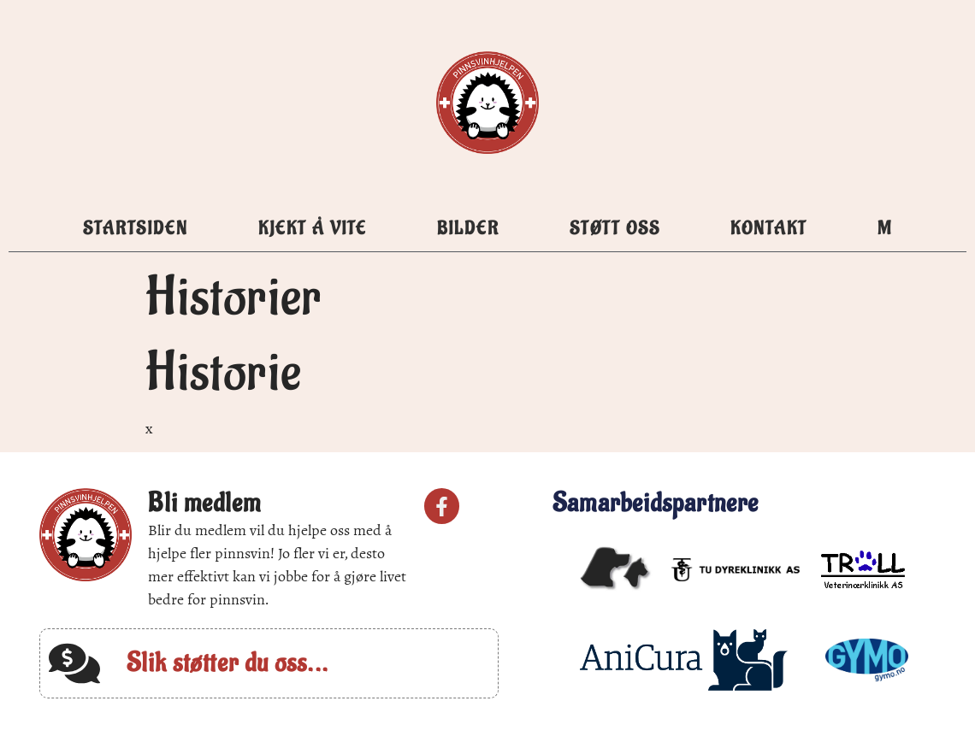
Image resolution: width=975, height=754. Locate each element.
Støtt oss (615, 228)
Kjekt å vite (312, 228)
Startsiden (135, 228)
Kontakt (768, 228)
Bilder (468, 228)
